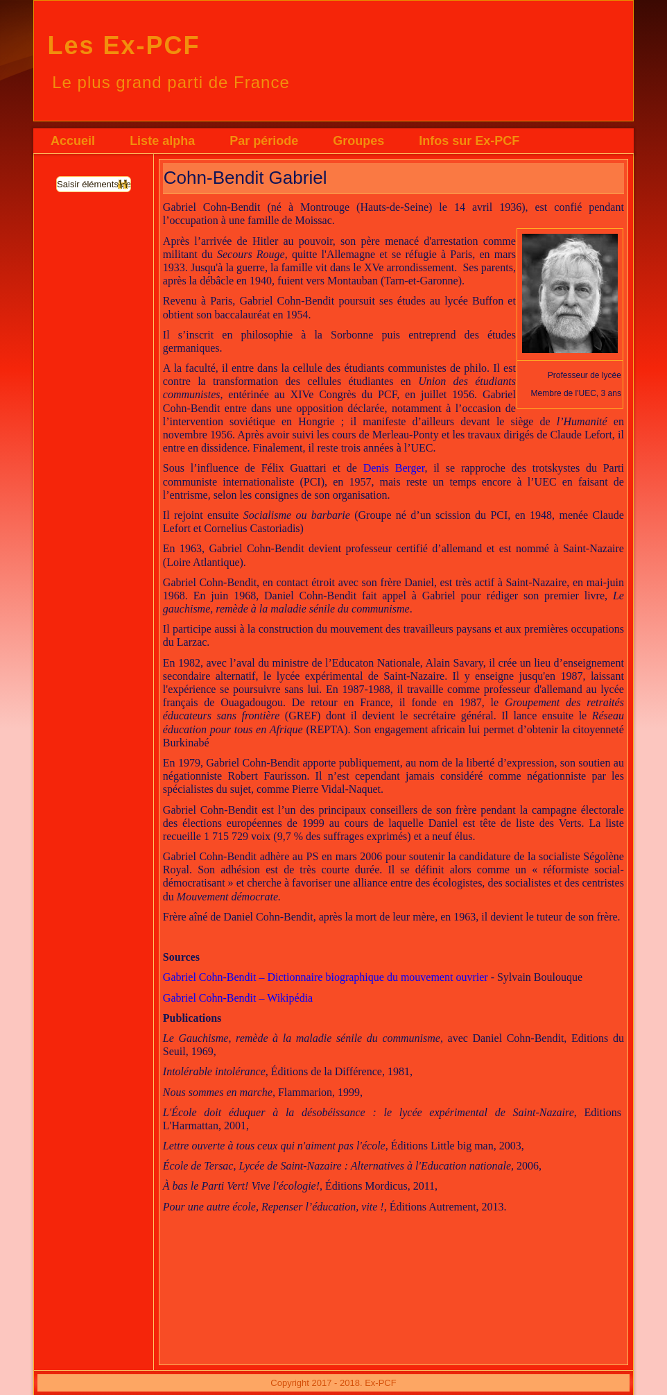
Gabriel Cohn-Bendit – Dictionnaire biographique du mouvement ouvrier (325, 977)
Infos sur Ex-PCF (469, 141)
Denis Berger (394, 468)
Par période (263, 141)
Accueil (73, 141)
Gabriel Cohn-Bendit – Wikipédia (238, 998)
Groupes (358, 141)
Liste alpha (162, 141)
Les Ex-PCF (123, 45)
